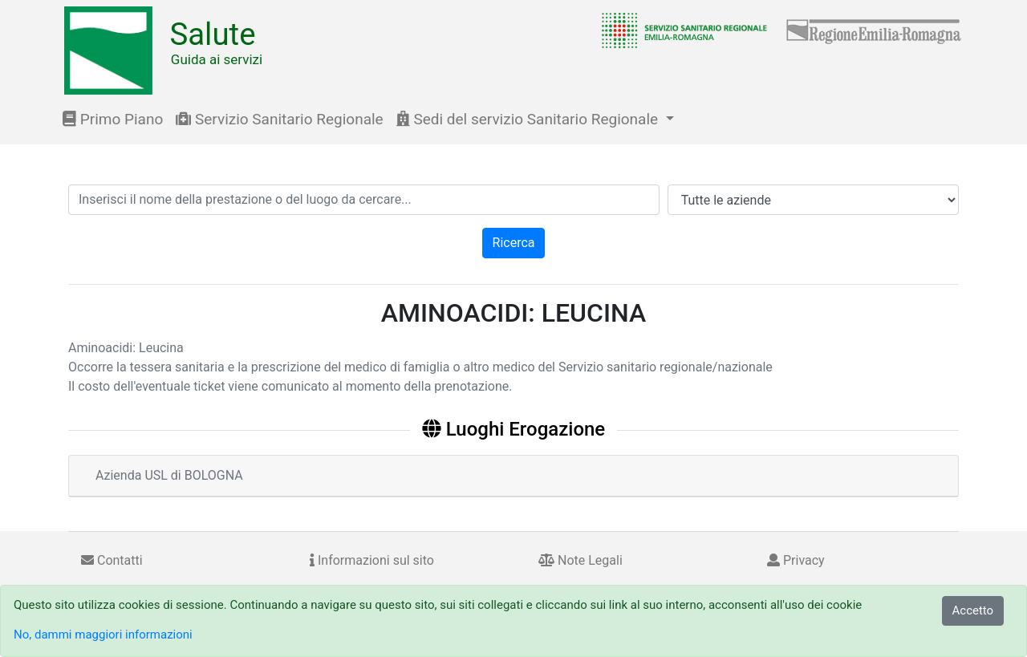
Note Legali (580, 560)
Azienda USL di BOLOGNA (169, 475)
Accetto (973, 610)
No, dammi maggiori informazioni (103, 634)
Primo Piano (113, 119)
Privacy (796, 560)
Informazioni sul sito (372, 560)
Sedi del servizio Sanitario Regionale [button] (529, 119)
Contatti (112, 560)
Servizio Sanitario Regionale (279, 119)
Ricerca (514, 242)
